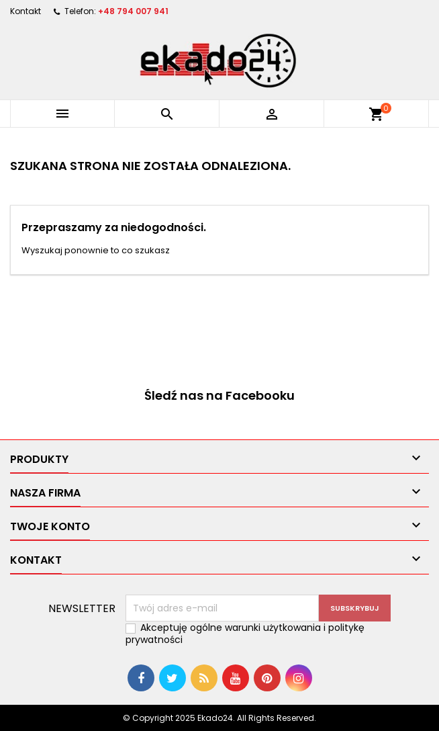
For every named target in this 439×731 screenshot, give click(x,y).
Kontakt (25, 11)
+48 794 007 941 (133, 11)
